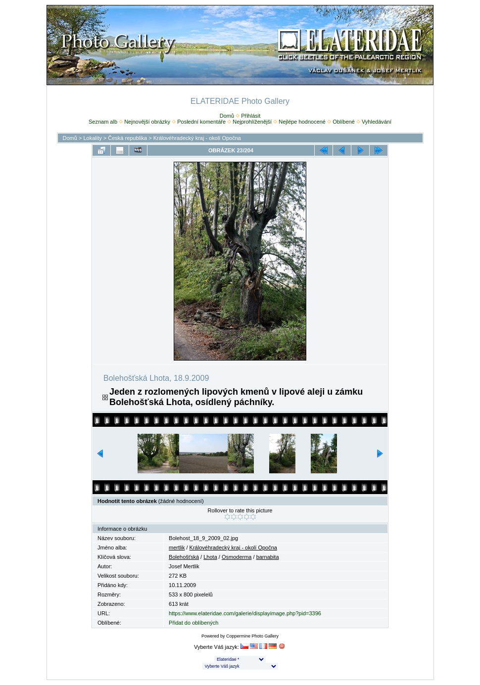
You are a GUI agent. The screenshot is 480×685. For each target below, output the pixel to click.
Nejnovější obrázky (147, 122)
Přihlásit (250, 116)
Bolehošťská (184, 557)
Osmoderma (237, 557)
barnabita (267, 557)
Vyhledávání (376, 122)
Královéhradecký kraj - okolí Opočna (197, 138)
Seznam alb (103, 122)
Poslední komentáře (201, 122)
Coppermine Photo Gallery (252, 636)
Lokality (92, 138)
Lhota (210, 557)
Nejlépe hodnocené (302, 122)
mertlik (177, 547)
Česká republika (127, 138)
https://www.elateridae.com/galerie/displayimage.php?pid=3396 (245, 613)
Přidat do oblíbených (193, 623)
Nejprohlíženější (252, 122)
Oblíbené (344, 122)
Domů (227, 116)
